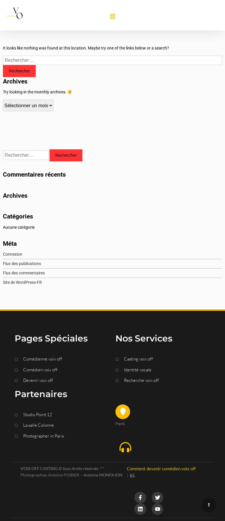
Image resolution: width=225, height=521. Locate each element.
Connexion (12, 254)
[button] (112, 16)
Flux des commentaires (24, 273)
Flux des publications (22, 263)
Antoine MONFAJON (102, 474)
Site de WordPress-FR (22, 282)
